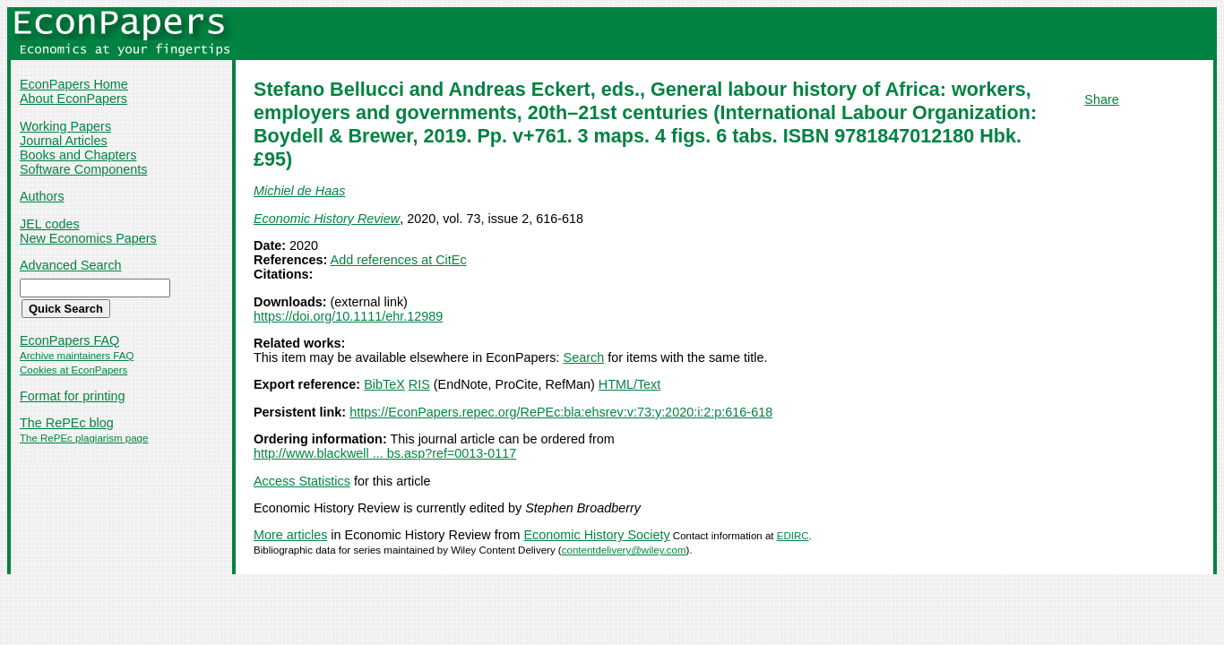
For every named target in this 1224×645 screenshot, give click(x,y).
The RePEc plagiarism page (84, 438)
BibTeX (384, 384)
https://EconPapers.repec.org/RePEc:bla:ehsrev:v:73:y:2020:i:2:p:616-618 (560, 412)
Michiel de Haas (299, 191)
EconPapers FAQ (69, 340)
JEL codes (50, 224)
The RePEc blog (67, 423)
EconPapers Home (74, 84)
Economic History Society (597, 535)
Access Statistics (302, 481)
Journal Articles (64, 140)
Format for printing (72, 396)
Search (584, 357)
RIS (419, 384)
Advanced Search (71, 265)
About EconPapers (73, 98)
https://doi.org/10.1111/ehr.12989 (348, 316)
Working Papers (65, 126)
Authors (42, 196)
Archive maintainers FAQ (77, 355)
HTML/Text (630, 384)
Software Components (83, 169)
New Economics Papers (88, 238)
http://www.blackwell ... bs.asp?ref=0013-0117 (385, 453)
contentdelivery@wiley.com (624, 550)
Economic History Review (327, 218)
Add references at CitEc (399, 260)
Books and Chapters (78, 155)
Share (1101, 99)
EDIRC (793, 535)
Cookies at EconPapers (73, 370)
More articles (290, 535)
